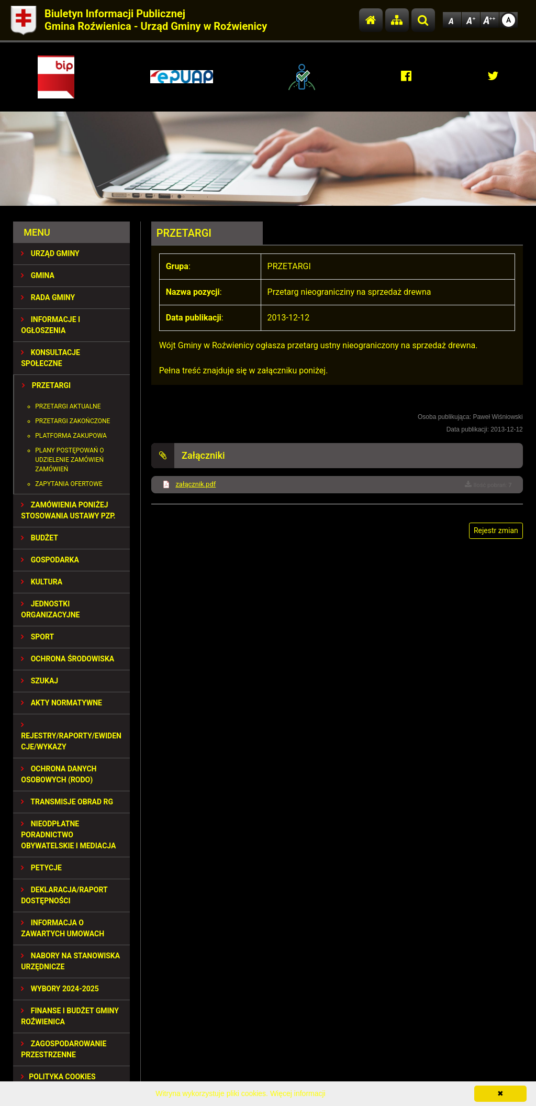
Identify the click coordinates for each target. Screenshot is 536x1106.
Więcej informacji (298, 1093)
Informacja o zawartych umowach (62, 928)
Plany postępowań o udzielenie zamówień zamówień (69, 460)
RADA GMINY (48, 297)
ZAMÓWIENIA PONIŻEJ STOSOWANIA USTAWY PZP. (68, 510)
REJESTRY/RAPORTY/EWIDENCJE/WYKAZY (71, 736)
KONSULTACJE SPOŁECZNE (50, 358)
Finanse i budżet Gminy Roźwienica (70, 1016)
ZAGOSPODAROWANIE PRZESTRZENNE (63, 1049)
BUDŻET (39, 538)
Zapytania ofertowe (69, 484)
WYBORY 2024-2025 (60, 989)
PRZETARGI (46, 385)
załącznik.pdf (195, 484)
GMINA (37, 275)
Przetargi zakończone (72, 421)
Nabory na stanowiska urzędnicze (70, 961)
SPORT (37, 637)
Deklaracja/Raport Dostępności (64, 895)
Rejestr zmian (496, 530)
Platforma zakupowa (71, 435)
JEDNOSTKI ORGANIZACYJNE (50, 609)
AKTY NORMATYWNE (61, 703)
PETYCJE (41, 868)
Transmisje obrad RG (67, 802)
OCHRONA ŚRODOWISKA (67, 659)
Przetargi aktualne (67, 406)
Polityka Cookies (58, 1076)
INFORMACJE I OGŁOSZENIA (50, 325)
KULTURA (41, 582)
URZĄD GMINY (50, 253)
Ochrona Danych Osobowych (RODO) (58, 774)
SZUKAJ (39, 681)
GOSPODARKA (50, 560)
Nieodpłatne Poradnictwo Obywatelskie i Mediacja (68, 835)
